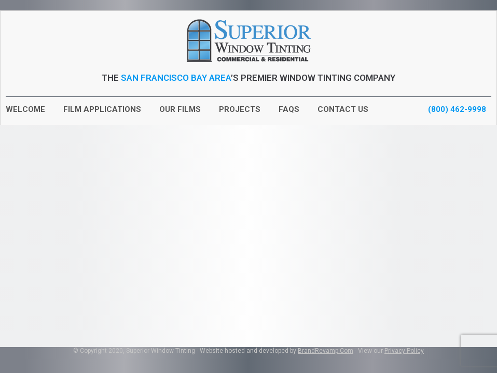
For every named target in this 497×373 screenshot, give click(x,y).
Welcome (25, 109)
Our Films (180, 109)
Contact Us (342, 109)
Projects (239, 109)
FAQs (289, 109)
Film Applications (102, 109)
